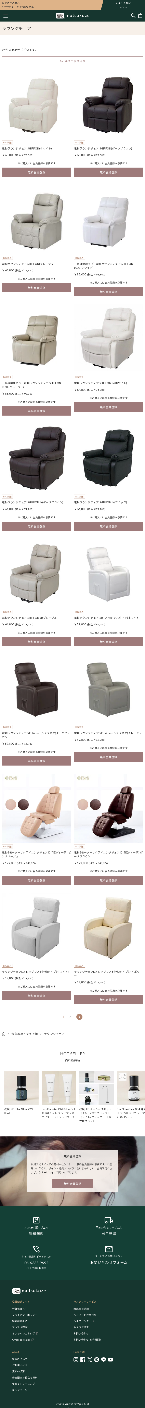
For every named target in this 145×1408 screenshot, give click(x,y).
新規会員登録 (81, 1308)
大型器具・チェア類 (24, 1033)
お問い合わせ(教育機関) (87, 1339)
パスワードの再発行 (85, 1314)
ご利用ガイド (19, 1365)
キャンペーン (19, 1390)
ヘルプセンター (82, 1321)
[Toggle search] (133, 15)
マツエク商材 (19, 1327)
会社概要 (17, 1308)
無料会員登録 (36, 172)
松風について (19, 1359)
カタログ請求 (81, 1327)
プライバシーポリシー (25, 1314)
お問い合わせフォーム (109, 1262)
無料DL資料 (18, 1371)
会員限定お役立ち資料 (25, 1377)
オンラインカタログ (23, 1333)
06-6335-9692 (36, 1263)
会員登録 (38, 163)
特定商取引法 (19, 1321)
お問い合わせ (81, 1333)
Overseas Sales (21, 1339)
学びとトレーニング (23, 1383)
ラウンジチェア (54, 1033)
